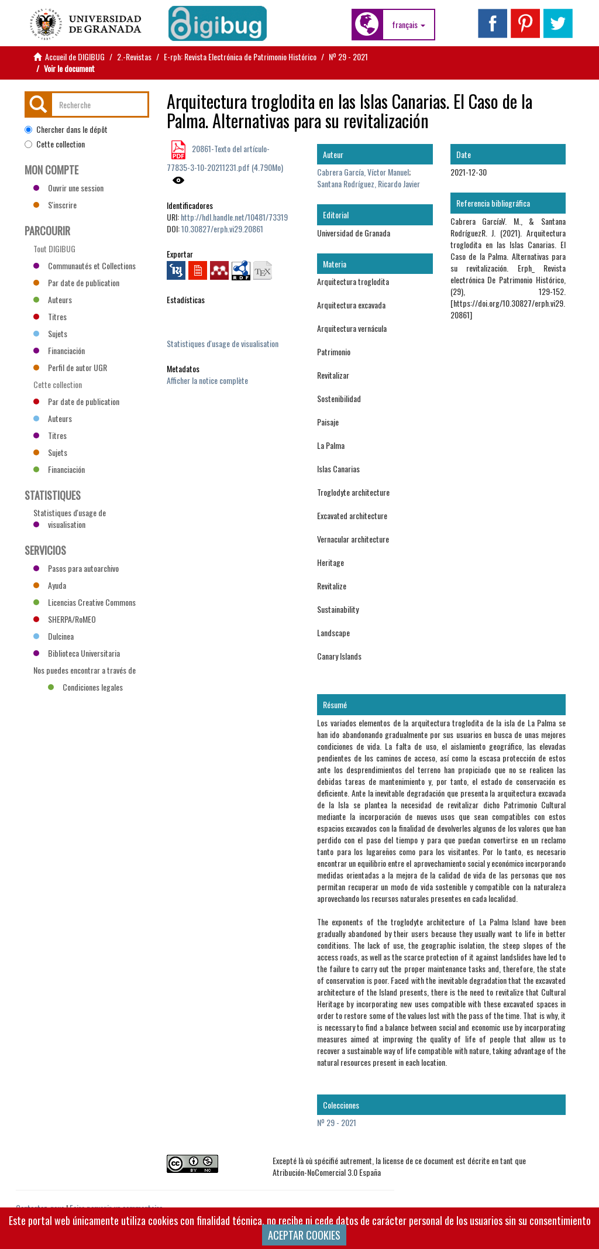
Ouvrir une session (68, 187)
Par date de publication (76, 282)
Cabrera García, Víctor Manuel (363, 172)
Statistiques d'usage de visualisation (222, 343)
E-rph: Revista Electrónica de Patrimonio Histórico (240, 56)
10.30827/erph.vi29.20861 (222, 228)
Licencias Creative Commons (84, 602)
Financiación (59, 350)
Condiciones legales (85, 687)
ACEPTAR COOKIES (304, 1235)
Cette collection (55, 144)
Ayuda (49, 585)
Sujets (50, 333)
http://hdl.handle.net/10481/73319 (234, 217)
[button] (408, 24)
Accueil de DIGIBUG (75, 56)
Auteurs (52, 299)
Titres (50, 316)
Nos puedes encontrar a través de (84, 671)
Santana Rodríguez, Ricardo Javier (368, 183)
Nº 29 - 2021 (348, 56)
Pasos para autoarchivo (76, 568)
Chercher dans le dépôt (66, 129)
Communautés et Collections (84, 265)
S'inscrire (55, 204)
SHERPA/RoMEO (64, 619)
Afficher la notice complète (207, 380)
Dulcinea (53, 636)
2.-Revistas (134, 56)
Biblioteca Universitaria (76, 653)
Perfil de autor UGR (70, 367)
